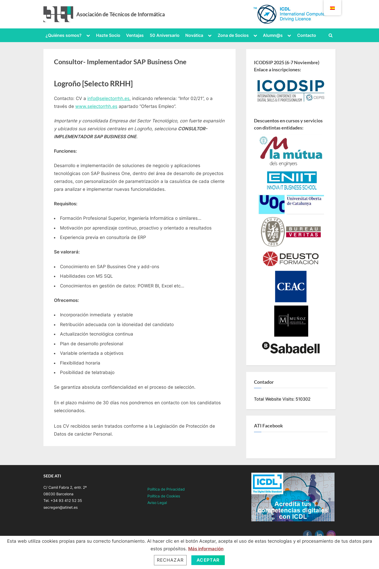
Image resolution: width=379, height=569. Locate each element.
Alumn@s (273, 35)
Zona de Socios (233, 35)
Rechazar (170, 560)
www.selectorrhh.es (96, 106)
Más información (205, 548)
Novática (194, 35)
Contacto (306, 35)
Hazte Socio (108, 35)
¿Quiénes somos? (64, 35)
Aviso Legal (157, 502)
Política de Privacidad (166, 489)
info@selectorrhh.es (108, 98)
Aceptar (208, 560)
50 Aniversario (164, 35)
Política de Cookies (163, 496)
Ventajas (135, 35)
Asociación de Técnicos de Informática (120, 14)
